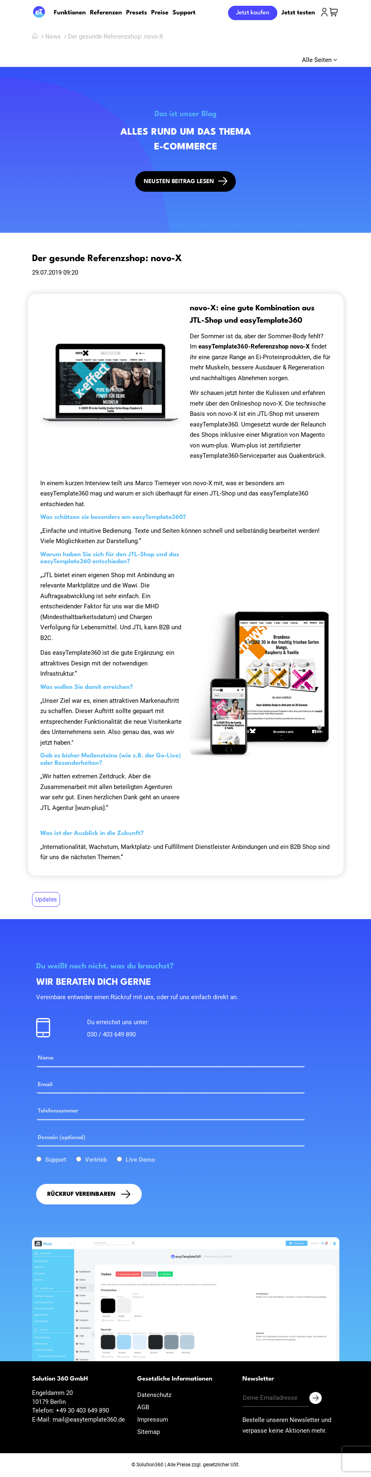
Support (184, 13)
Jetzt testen (298, 13)
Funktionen (70, 13)
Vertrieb (96, 1159)
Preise (159, 13)
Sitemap (148, 1432)
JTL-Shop (270, 413)
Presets (136, 13)
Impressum (152, 1419)
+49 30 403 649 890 (82, 1410)
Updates (46, 899)
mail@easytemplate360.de (89, 1419)
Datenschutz (154, 1395)
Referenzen (106, 13)
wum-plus (214, 445)
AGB (143, 1407)
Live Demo (140, 1159)
